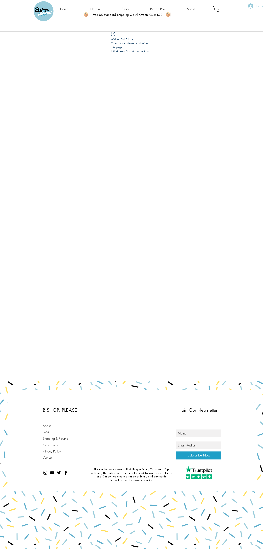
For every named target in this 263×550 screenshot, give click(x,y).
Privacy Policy (52, 451)
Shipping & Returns (55, 438)
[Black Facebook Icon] (65, 472)
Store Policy (50, 445)
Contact (48, 457)
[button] (216, 9)
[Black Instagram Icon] (45, 472)
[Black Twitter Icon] (58, 472)
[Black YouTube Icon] (52, 472)
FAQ (46, 432)
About (47, 425)
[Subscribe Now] (198, 455)
